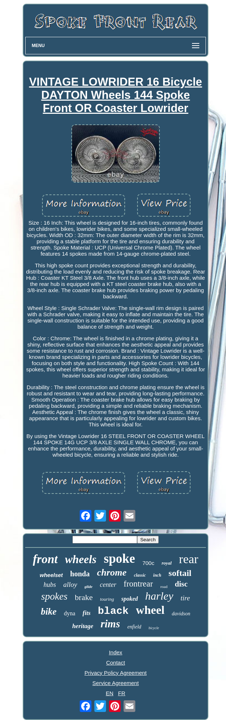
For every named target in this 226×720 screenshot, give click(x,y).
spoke (119, 558)
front (45, 559)
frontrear (138, 583)
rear (188, 559)
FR (121, 693)
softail (180, 573)
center (108, 584)
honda (80, 574)
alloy (70, 584)
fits (87, 612)
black (113, 611)
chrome (112, 572)
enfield (134, 627)
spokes (54, 596)
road (163, 586)
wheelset (51, 575)
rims (110, 624)
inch (157, 575)
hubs (50, 584)
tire (185, 598)
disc (181, 584)
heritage (82, 626)
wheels (81, 559)
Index (116, 652)
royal (167, 563)
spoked (129, 599)
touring (107, 599)
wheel (150, 609)
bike (49, 611)
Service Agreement (116, 683)
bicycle (153, 628)
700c (148, 563)
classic (140, 575)
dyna (69, 613)
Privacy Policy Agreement (115, 673)
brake (84, 597)
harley (159, 596)
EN (109, 693)
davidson (181, 613)
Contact (115, 662)
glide (88, 586)
